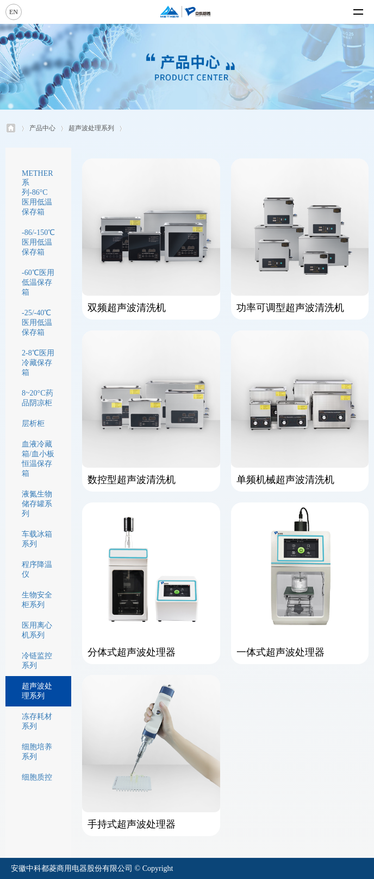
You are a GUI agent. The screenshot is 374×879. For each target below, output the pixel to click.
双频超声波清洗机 (127, 307)
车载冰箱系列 (37, 539)
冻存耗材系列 (37, 721)
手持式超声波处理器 (132, 824)
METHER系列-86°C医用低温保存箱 (37, 192)
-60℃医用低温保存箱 (38, 282)
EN (13, 12)
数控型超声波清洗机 (132, 479)
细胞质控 (37, 777)
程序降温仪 (37, 569)
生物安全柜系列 (37, 600)
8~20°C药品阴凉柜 (37, 398)
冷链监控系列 (37, 661)
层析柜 (33, 423)
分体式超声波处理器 (132, 652)
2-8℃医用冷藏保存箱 (38, 363)
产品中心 (42, 128)
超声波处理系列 (91, 128)
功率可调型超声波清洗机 (290, 307)
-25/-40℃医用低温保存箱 (37, 322)
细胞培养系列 (37, 752)
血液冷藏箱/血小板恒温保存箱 (38, 458)
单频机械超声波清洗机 (285, 479)
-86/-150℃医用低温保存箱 (38, 242)
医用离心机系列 (37, 630)
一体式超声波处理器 (280, 652)
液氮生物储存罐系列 (37, 504)
